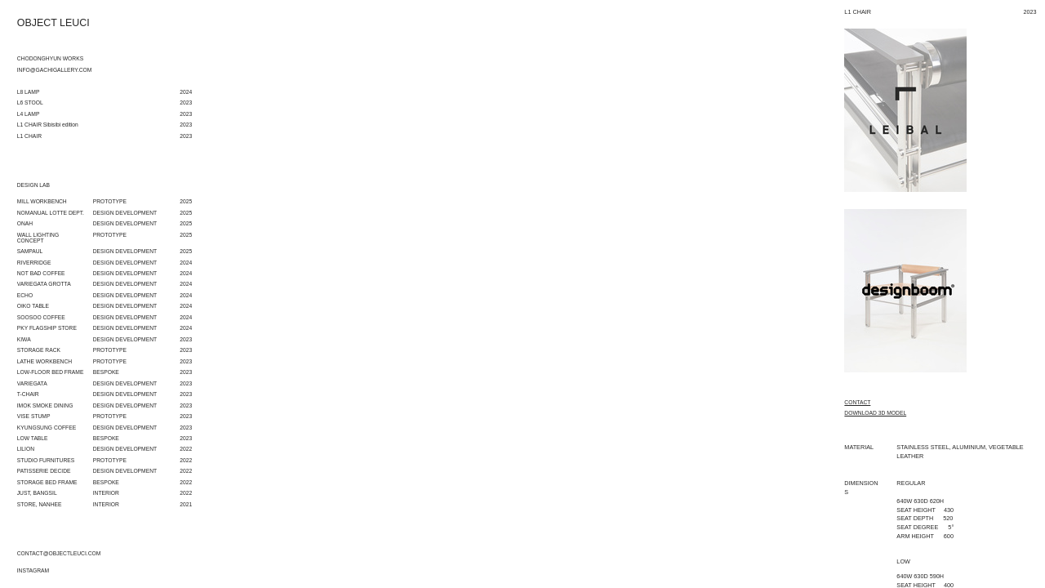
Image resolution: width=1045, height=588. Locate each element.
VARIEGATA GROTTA (44, 284)
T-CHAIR (28, 394)
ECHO (25, 295)
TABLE (40, 306)
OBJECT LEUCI (53, 23)
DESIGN (103, 213)
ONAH (25, 223)
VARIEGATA (32, 383)
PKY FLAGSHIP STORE (47, 328)
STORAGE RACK (38, 350)
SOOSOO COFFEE (41, 317)
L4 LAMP (28, 114)
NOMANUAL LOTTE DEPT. (50, 213)
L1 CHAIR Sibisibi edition (47, 124)
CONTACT (857, 402)
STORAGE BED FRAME (47, 482)
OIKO (24, 306)
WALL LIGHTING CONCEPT (38, 237)
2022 (186, 449)
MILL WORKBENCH (42, 201)
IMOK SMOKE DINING (45, 405)
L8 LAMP (28, 92)
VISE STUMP (34, 416)
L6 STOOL (30, 102)
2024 (186, 262)
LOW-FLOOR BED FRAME (50, 372)
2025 (186, 201)
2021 (186, 504)
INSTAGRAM (33, 570)
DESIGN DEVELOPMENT (125, 251)
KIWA (24, 339)
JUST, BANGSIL (37, 493)
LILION (25, 449)
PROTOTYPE (110, 201)
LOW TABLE (32, 438)
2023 (186, 339)
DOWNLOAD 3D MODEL (875, 413)
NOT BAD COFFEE (41, 273)
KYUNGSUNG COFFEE (46, 427)
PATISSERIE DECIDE (44, 471)
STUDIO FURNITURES (46, 460)
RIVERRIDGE (34, 262)
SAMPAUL (30, 251)
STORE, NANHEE (39, 504)
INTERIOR (106, 493)
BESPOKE (106, 372)
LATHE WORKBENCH (44, 361)
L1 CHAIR (29, 136)
